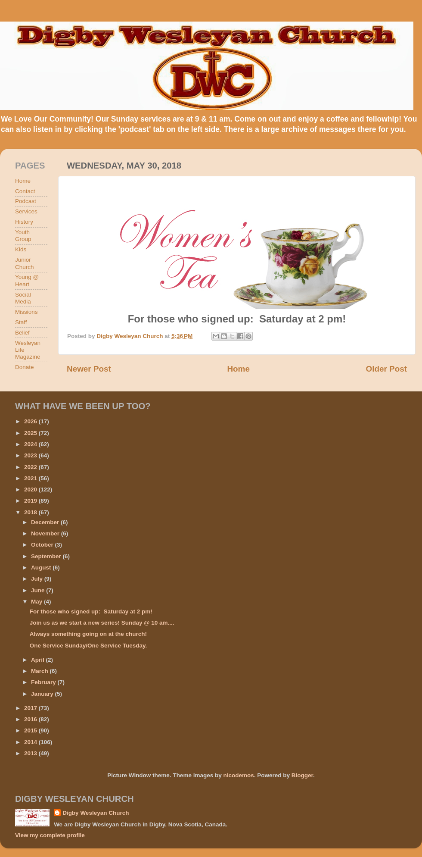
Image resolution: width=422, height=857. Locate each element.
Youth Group (23, 235)
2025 (31, 433)
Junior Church (24, 263)
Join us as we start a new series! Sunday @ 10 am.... (102, 622)
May (37, 601)
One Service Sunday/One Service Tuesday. (88, 645)
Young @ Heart (27, 280)
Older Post (386, 368)
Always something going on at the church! (88, 634)
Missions (26, 312)
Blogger (302, 775)
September (47, 556)
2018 (31, 512)
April (38, 660)
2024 (31, 444)
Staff (21, 322)
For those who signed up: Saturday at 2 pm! (91, 611)
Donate (24, 367)
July (37, 579)
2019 (31, 500)
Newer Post (89, 368)
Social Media (23, 298)
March (40, 671)
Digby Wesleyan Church (95, 813)
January (43, 694)
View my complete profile (50, 835)
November (46, 533)
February (44, 682)
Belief (22, 332)
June (38, 590)
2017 (31, 708)
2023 (31, 455)
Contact (25, 191)
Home (238, 368)
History (24, 222)
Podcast (25, 201)
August (42, 567)
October (43, 544)
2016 (31, 719)
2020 (31, 489)
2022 (31, 467)
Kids (20, 249)
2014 (31, 742)
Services (26, 211)
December (46, 522)
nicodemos (238, 775)
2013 (31, 753)
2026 (31, 421)
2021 (31, 478)
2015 (31, 730)
